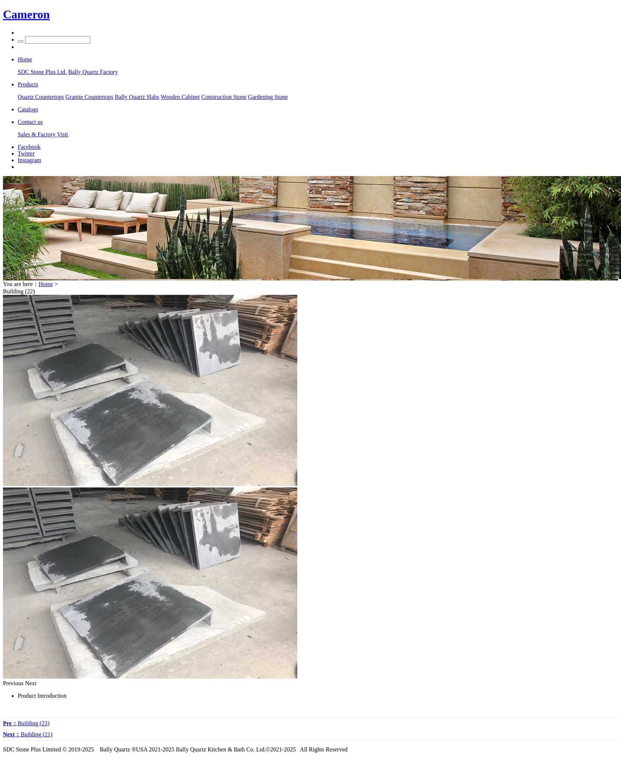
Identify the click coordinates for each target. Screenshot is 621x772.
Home (46, 284)
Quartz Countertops (41, 97)
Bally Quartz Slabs (137, 97)
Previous (13, 683)
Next (30, 683)
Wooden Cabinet (180, 97)
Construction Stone (223, 97)
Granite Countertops (89, 97)
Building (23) (26, 723)
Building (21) (28, 734)
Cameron (26, 14)
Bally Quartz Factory (93, 72)
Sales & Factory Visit (43, 134)
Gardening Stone (268, 97)
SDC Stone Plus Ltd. (42, 72)
